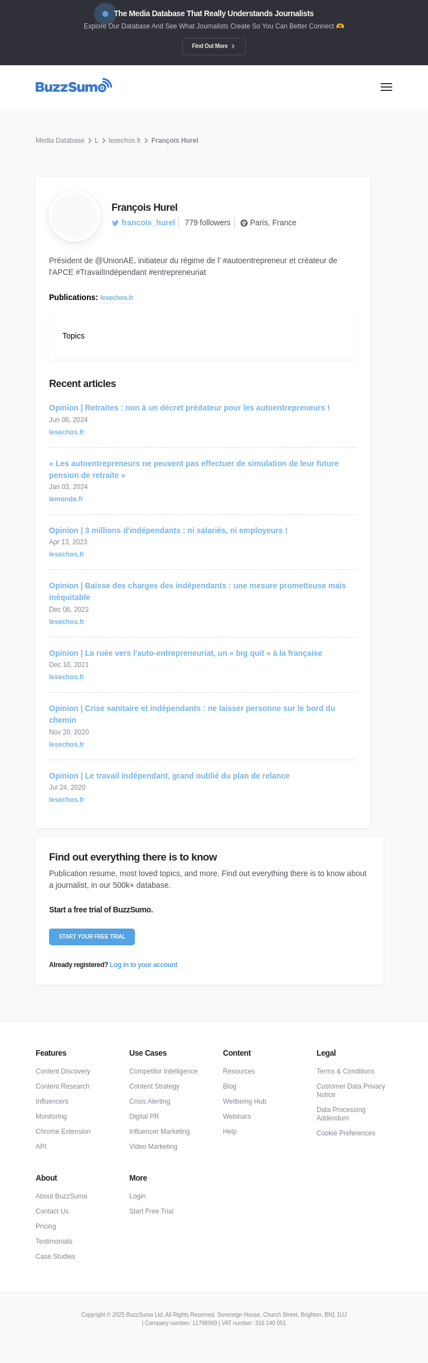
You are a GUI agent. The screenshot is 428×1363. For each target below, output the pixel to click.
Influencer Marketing (159, 1131)
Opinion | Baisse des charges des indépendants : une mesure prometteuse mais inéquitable (197, 591)
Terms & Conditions (345, 1071)
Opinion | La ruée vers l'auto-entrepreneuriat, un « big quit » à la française (185, 653)
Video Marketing (153, 1147)
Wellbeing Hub (244, 1101)
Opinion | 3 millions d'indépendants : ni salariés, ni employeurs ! (168, 530)
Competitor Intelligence (163, 1071)
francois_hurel (143, 222)
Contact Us (52, 1211)
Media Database (60, 140)
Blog (229, 1086)
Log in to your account (143, 965)
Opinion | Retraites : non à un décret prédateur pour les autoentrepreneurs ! (189, 407)
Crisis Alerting (149, 1101)
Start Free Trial (151, 1211)
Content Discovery (63, 1071)
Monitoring (51, 1116)
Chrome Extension (63, 1131)
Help (230, 1131)
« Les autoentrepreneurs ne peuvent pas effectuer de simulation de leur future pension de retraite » (194, 469)
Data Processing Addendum (341, 1114)
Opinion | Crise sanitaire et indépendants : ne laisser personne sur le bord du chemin (192, 714)
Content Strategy (154, 1086)
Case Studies (55, 1256)
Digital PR (144, 1116)
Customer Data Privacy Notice (351, 1090)
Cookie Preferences (346, 1133)
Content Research (63, 1086)
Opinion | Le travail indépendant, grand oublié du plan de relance (169, 775)
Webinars (237, 1116)
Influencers (52, 1101)
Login (137, 1196)
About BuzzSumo (61, 1196)
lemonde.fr (66, 499)
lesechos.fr (125, 140)
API (41, 1147)
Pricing (46, 1226)
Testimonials (54, 1241)
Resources (239, 1071)
